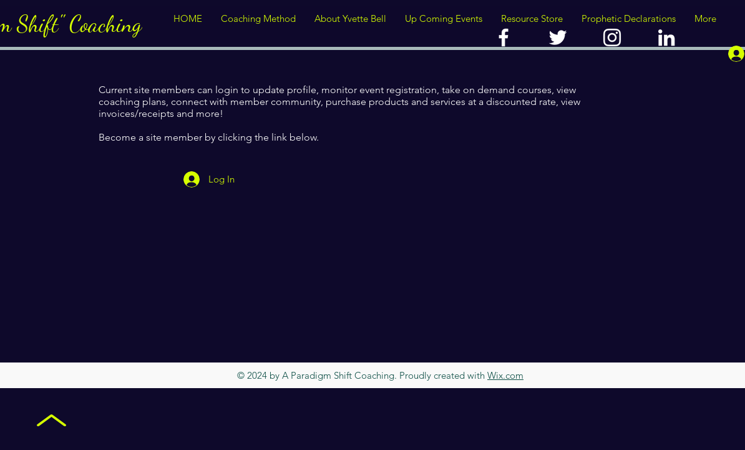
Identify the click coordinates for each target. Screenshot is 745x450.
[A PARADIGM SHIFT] (558, 37)
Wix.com (505, 375)
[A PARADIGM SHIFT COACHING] (503, 37)
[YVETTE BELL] (612, 37)
